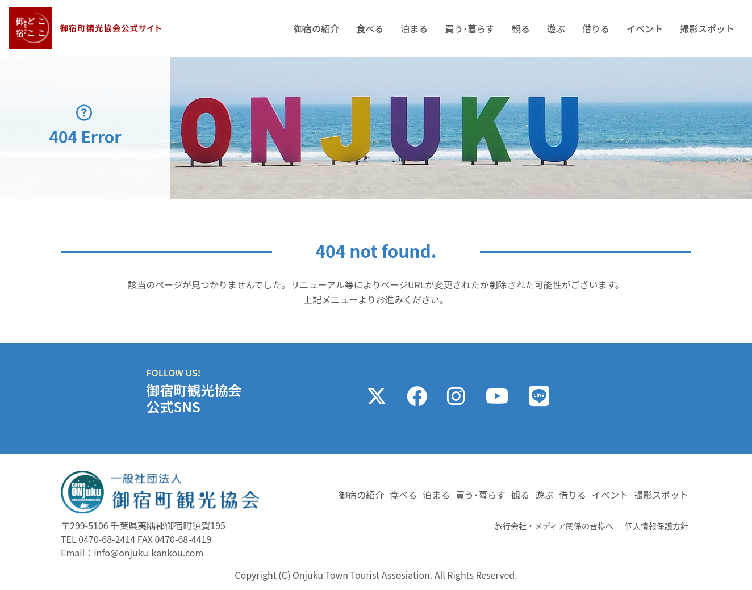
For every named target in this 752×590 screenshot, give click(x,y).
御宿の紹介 (316, 28)
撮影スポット (707, 28)
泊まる (414, 28)
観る (521, 28)
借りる (595, 28)
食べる (369, 28)
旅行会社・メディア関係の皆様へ (554, 526)
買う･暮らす (470, 28)
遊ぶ (556, 28)
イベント (644, 28)
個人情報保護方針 (656, 526)
